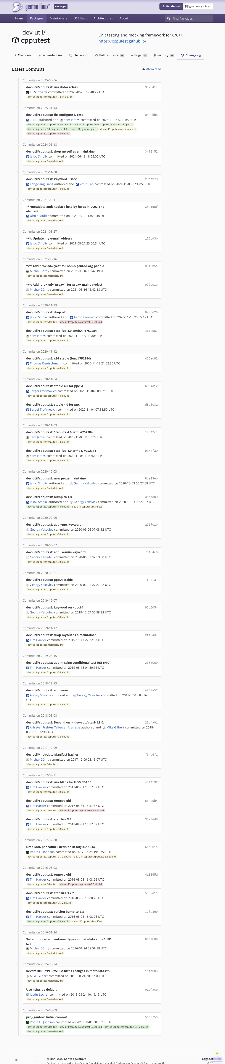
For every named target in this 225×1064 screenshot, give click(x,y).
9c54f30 (151, 445)
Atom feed (151, 69)
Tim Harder (38, 631)
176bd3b (151, 237)
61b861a (151, 835)
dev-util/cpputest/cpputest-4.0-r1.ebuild (49, 96)
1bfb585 (151, 957)
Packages (36, 18)
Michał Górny (39, 268)
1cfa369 (151, 898)
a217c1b (151, 517)
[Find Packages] (192, 18)
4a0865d (151, 862)
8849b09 (151, 925)
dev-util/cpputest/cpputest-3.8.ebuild (81, 318)
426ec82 (151, 354)
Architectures (103, 18)
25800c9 (151, 653)
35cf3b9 (151, 490)
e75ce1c (151, 282)
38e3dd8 (151, 807)
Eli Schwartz (38, 92)
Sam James (72, 119)
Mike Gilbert (115, 717)
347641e (151, 87)
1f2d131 (151, 572)
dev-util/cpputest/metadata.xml (118, 128)
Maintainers (58, 18)
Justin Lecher (39, 980)
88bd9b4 (151, 789)
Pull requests (109, 55)
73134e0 (151, 545)
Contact (207, 1044)
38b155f (151, 205)
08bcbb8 (151, 114)
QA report (78, 55)
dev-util (32, 32)
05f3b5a (151, 264)
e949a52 (151, 681)
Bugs (139, 55)
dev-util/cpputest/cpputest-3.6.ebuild (81, 871)
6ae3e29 (151, 309)
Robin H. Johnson (42, 839)
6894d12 (151, 382)
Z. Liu (34, 119)
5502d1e (151, 880)
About (123, 18)
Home (19, 18)
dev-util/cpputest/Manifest (42, 318)
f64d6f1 (151, 744)
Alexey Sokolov (40, 685)
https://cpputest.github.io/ (122, 41)
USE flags (80, 18)
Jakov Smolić (39, 155)
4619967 (151, 327)
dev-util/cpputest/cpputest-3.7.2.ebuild (82, 798)
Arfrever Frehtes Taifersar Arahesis (55, 717)
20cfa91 (151, 712)
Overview (23, 55)
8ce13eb (151, 472)
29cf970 (151, 178)
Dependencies (50, 55)
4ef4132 (151, 771)
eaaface (151, 975)
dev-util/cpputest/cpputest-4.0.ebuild (48, 132)
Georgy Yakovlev (85, 477)
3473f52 (151, 150)
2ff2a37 (151, 626)
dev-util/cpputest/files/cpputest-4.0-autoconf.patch (103, 123)
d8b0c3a (151, 400)
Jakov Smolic (39, 314)
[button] (171, 6)
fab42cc (151, 427)
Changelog (191, 55)
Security (164, 55)
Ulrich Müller (39, 214)
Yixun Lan (87, 182)
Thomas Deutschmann (46, 359)
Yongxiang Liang (41, 182)
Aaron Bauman (84, 314)
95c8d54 (151, 599)
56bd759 (151, 1002)
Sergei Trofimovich (43, 386)
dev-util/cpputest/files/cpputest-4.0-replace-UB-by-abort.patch (62, 128)
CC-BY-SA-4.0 (131, 1052)
